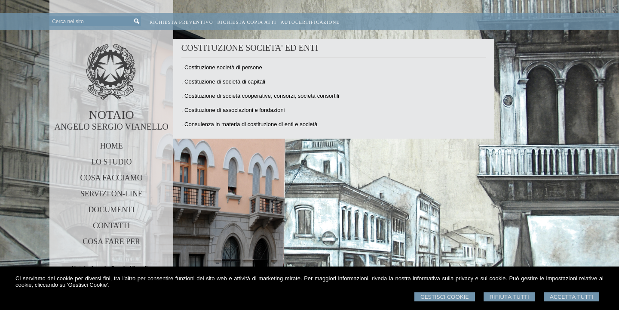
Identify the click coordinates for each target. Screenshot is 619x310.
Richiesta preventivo (181, 22)
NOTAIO (111, 114)
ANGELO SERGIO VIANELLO (112, 126)
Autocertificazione (310, 22)
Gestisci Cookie (444, 297)
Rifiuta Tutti (509, 297)
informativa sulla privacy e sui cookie (459, 278)
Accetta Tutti (571, 297)
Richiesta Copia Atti (247, 22)
